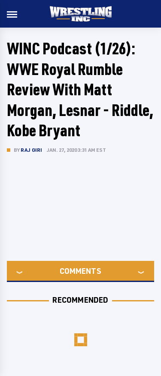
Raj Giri (32, 150)
